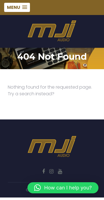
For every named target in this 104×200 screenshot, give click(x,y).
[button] (62, 187)
